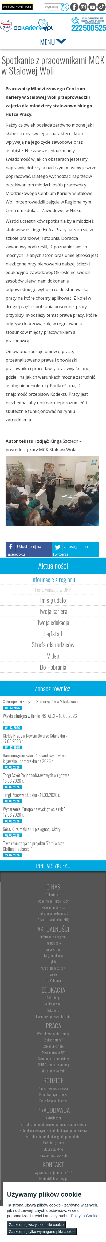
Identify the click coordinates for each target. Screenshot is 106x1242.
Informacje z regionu (53, 579)
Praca (53, 1025)
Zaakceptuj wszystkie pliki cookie (36, 1225)
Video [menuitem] (53, 974)
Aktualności (53, 929)
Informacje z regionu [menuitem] (53, 936)
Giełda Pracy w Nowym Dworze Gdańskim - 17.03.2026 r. (35, 738)
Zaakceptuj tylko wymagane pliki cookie (41, 1231)
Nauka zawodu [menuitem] (53, 1003)
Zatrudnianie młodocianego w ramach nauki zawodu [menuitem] (53, 1124)
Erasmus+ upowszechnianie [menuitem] (53, 1016)
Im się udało (53, 600)
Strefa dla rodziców (53, 644)
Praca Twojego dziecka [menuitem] (53, 1094)
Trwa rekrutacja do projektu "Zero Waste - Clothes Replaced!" (34, 846)
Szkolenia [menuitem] (53, 1010)
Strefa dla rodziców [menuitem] (53, 968)
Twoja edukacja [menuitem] (53, 955)
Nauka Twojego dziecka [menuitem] (53, 1088)
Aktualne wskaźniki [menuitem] (53, 1070)
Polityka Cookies (85, 1215)
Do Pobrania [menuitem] (53, 980)
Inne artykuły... (53, 866)
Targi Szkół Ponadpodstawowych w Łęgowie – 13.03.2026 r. (37, 778)
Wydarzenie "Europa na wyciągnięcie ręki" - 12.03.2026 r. (35, 812)
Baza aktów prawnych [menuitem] (53, 1155)
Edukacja (53, 989)
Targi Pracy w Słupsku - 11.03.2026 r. (31, 795)
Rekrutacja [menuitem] (53, 997)
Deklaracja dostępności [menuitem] (53, 913)
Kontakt (53, 1164)
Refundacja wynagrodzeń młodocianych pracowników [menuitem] (53, 1130)
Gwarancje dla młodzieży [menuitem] (53, 1058)
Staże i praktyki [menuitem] (53, 1149)
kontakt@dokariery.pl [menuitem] (53, 1178)
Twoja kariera (53, 611)
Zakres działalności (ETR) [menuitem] (53, 919)
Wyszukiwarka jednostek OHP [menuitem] (53, 1172)
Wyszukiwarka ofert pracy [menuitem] (53, 1033)
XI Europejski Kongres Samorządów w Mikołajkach (40, 701)
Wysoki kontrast (17, 6)
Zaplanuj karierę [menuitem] (53, 1046)
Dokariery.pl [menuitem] (53, 894)
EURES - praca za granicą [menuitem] (53, 1064)
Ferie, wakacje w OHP (53, 589)
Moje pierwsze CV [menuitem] (53, 1052)
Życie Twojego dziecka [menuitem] (53, 1100)
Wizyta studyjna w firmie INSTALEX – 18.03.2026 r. (40, 719)
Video (53, 655)
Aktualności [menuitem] (53, 1117)
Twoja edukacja (53, 622)
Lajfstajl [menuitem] (53, 961)
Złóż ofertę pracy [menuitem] (53, 1142)
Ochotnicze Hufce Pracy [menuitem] (53, 901)
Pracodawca (53, 1110)
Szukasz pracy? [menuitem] (53, 1040)
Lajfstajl (53, 633)
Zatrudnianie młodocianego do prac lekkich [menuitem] (53, 1136)
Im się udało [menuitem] (53, 943)
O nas (53, 886)
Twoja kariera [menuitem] (53, 949)
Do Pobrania (53, 667)
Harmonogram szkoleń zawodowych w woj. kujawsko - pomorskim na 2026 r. (35, 758)
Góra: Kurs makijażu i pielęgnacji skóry (31, 829)
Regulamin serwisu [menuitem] (53, 907)
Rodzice (53, 1080)
